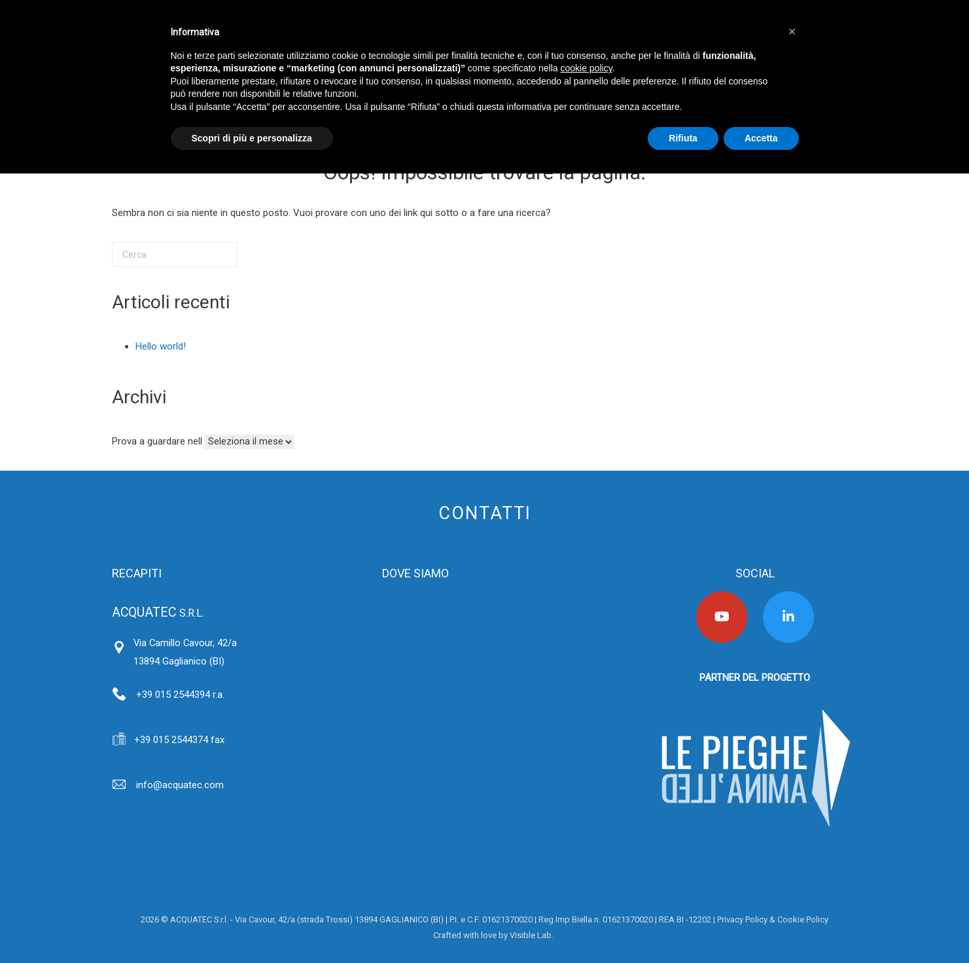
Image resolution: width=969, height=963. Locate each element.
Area (424, 935)
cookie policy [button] (586, 68)
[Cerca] (175, 254)
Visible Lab (531, 935)
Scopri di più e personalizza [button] (252, 138)
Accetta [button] (761, 138)
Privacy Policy (742, 919)
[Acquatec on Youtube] (721, 617)
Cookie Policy (802, 919)
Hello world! (160, 346)
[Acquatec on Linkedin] (788, 617)
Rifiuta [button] (683, 138)
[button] (792, 31)
